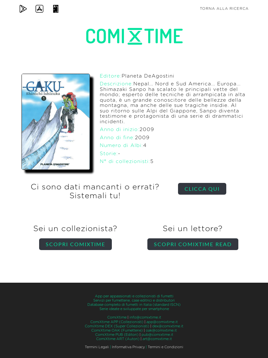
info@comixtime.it (145, 317)
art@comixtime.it (157, 339)
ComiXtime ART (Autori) (118, 339)
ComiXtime (117, 317)
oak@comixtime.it (161, 330)
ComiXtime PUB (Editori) (117, 334)
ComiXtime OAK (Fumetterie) (117, 330)
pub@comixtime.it (157, 334)
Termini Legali (97, 347)
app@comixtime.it (162, 322)
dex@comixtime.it (167, 326)
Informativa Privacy (128, 347)
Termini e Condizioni (165, 347)
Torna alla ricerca (224, 8)
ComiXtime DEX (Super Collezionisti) (117, 326)
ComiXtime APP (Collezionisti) (116, 322)
